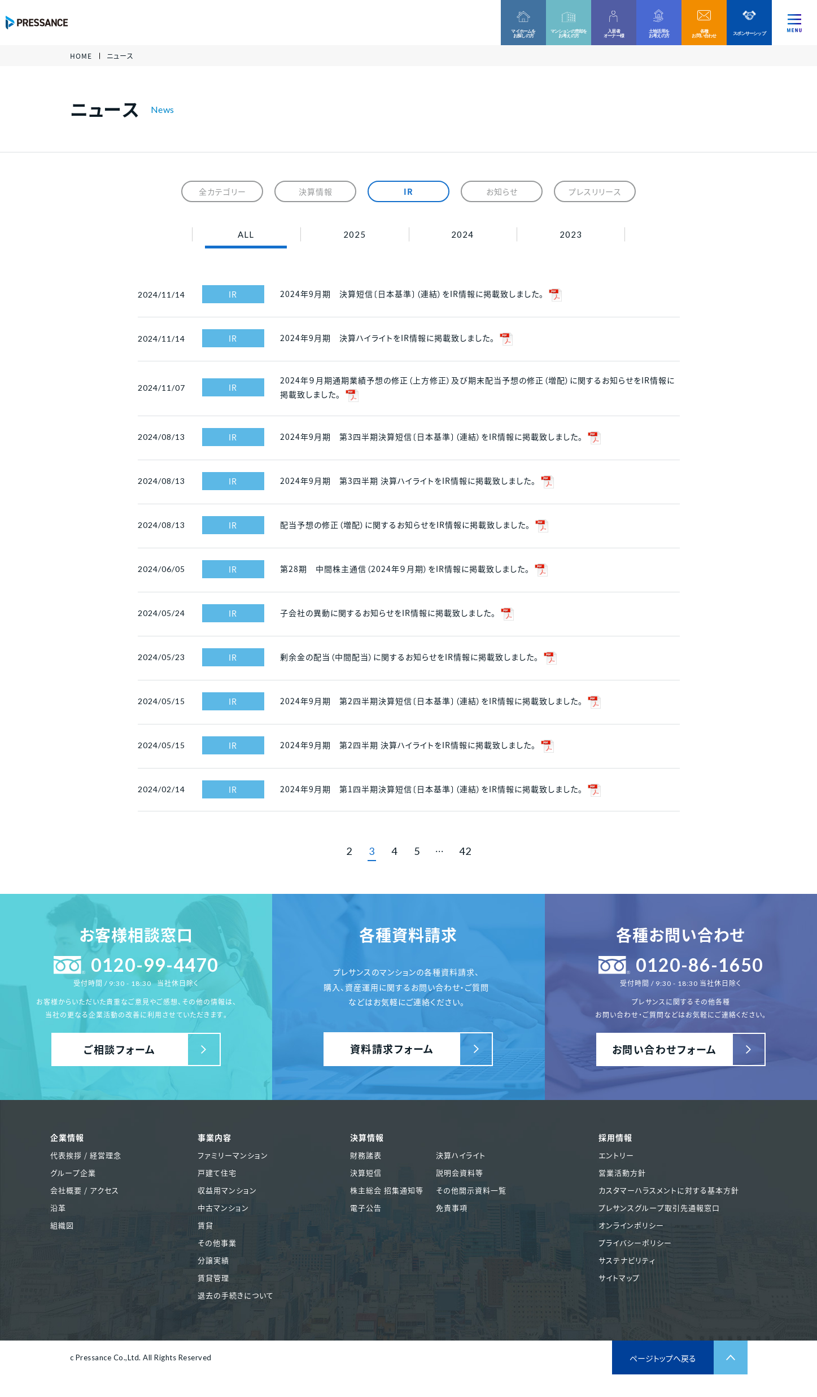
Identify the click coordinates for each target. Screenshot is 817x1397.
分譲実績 (213, 1260)
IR (408, 191)
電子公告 (366, 1207)
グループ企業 (73, 1172)
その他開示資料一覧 (471, 1190)
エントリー (616, 1155)
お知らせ (502, 191)
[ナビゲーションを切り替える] (794, 22)
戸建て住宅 (217, 1172)
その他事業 (217, 1242)
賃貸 (205, 1225)
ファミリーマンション (233, 1155)
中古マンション (223, 1207)
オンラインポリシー (631, 1225)
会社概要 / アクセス (84, 1190)
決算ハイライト (461, 1155)
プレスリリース (595, 191)
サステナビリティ (627, 1260)
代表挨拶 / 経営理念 (85, 1155)
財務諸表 (366, 1155)
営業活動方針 (622, 1172)
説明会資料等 (459, 1172)
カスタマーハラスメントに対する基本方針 (668, 1190)
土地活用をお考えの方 (659, 33)
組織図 (62, 1225)
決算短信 (366, 1172)
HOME (81, 56)
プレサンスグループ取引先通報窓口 (659, 1207)
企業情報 (67, 1137)
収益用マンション (227, 1190)
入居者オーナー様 (614, 33)
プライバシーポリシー (635, 1242)
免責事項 (452, 1207)
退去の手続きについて (236, 1295)
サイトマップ (619, 1277)
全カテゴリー (222, 191)
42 (465, 851)
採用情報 (615, 1137)
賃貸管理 (213, 1277)
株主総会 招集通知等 (386, 1190)
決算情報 (316, 191)
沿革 (58, 1207)
